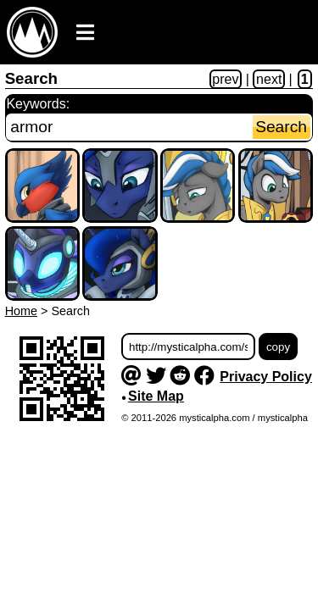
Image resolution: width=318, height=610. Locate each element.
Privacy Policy (266, 376)
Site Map (156, 396)
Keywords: (38, 104)
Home (21, 311)
